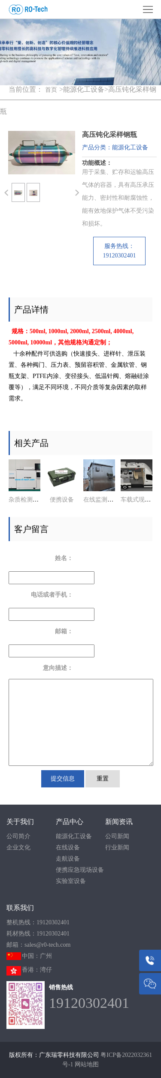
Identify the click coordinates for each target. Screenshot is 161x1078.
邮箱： (64, 631)
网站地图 (87, 1064)
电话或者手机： (52, 595)
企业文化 (18, 847)
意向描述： (58, 668)
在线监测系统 (101, 499)
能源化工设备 (74, 836)
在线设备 (68, 847)
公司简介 (18, 836)
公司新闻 (117, 836)
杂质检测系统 (27, 499)
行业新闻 (117, 847)
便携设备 (62, 499)
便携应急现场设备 (80, 870)
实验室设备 (71, 881)
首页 (51, 90)
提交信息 (63, 778)
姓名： (64, 558)
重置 (103, 778)
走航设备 (68, 858)
